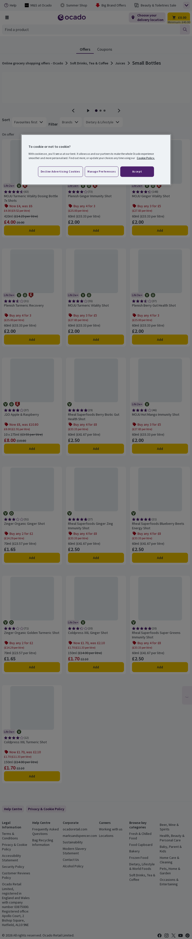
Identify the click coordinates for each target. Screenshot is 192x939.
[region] (96, 159)
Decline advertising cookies (60, 171)
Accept (137, 171)
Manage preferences (102, 171)
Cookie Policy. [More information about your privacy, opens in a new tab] (146, 158)
